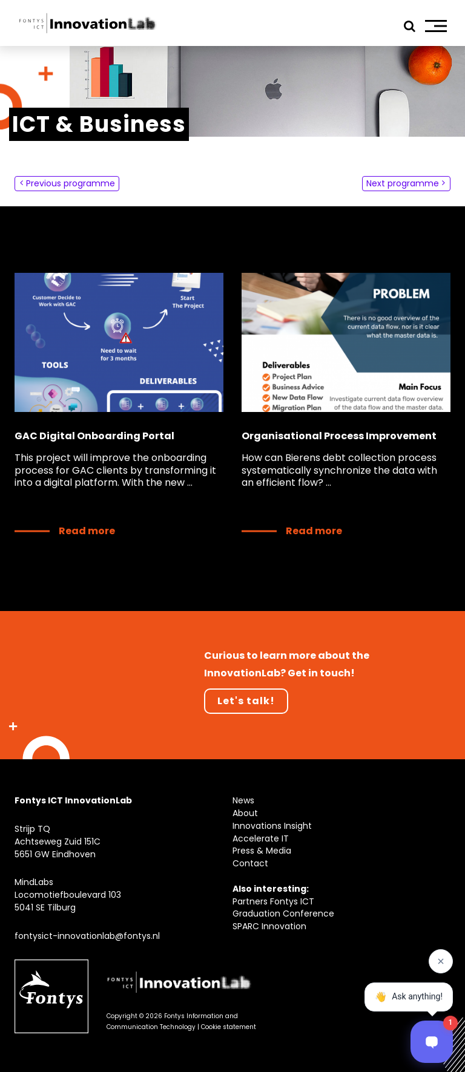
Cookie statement (228, 1026)
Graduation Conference (283, 913)
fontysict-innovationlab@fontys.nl (87, 936)
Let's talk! (246, 701)
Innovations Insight (272, 826)
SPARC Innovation (269, 926)
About (245, 813)
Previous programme (67, 183)
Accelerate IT (260, 838)
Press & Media (261, 851)
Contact (250, 863)
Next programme (406, 183)
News (243, 800)
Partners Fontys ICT (273, 901)
